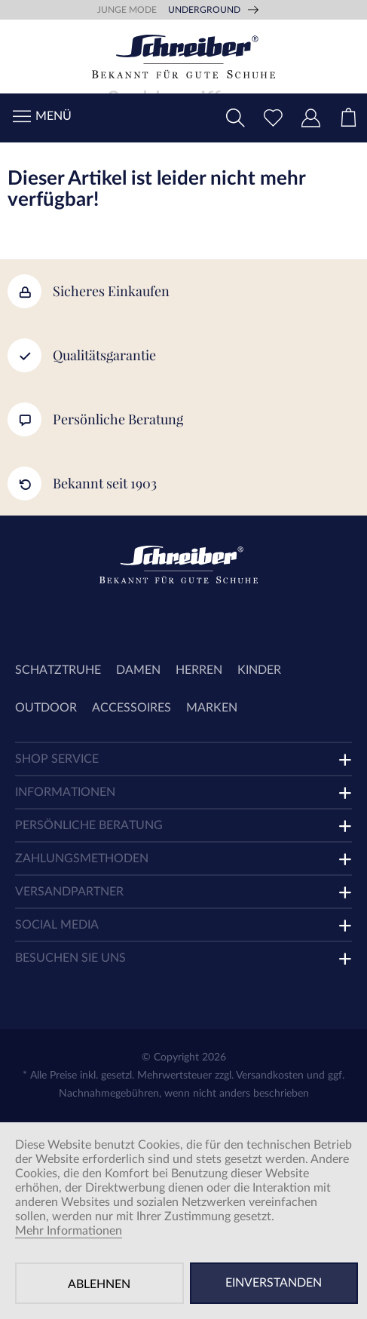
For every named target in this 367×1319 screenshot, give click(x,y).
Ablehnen (99, 1284)
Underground (204, 9)
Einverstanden (273, 1283)
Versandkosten (270, 1075)
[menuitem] (348, 117)
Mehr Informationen (68, 1231)
